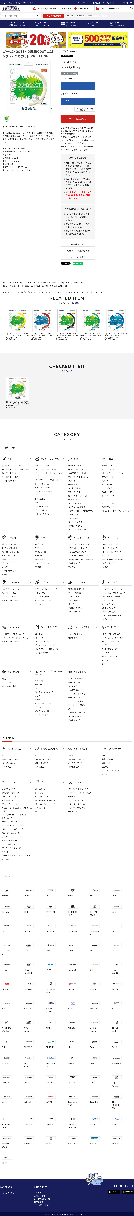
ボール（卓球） (41, 559)
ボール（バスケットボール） (79, 555)
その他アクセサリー (10, 480)
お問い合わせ (126, 3)
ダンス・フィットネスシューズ (46, 649)
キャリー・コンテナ (75, 678)
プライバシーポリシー (43, 1205)
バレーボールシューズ (110, 544)
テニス (29, 283)
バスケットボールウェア (77, 548)
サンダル (5, 859)
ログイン (83, 3)
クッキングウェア (75, 686)
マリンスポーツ (74, 611)
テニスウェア (107, 492)
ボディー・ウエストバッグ (45, 800)
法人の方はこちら (7, 1192)
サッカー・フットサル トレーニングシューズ (50, 475)
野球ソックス (73, 796)
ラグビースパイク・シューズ (46, 589)
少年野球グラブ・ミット (77, 473)
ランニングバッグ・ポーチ (112, 615)
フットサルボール (42, 506)
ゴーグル (72, 604)
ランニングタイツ (108, 604)
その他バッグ (40, 808)
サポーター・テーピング (111, 770)
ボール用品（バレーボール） (113, 559)
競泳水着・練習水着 (76, 589)
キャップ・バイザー (109, 495)
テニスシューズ (108, 484)
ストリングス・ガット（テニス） (113, 473)
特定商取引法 (39, 1202)
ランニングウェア (108, 600)
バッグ (4, 574)
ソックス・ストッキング (77, 529)
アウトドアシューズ (109, 649)
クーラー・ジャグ (75, 682)
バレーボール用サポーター (112, 551)
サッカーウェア (41, 495)
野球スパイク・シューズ (77, 495)
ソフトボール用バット (76, 492)
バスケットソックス (75, 800)
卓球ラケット (40, 544)
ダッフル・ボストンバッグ (45, 804)
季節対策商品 (107, 759)
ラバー (38, 548)
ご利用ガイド (110, 3)
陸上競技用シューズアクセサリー (15, 469)
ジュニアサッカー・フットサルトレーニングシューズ (17, 816)
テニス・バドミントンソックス (79, 792)
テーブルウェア (74, 697)
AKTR (104, 16)
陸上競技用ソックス (10, 477)
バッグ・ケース (74, 518)
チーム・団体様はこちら (107, 8)
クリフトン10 (80, 16)
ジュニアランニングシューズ (113, 596)
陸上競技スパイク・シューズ (13, 465)
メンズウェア (40, 680)
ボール (104, 755)
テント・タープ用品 (75, 701)
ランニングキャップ (109, 611)
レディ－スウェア (42, 684)
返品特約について (77, 244)
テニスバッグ (107, 488)
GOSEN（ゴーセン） (17, 283)
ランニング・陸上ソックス (78, 789)
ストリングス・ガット (10, 548)
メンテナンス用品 (75, 522)
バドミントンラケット (10, 544)
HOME (5, 283)
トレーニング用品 (75, 634)
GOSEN (47, 292)
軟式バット (72, 484)
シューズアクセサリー (44, 487)
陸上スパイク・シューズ (11, 848)
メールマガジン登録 (42, 1199)
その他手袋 (73, 514)
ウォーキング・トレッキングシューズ (16, 855)
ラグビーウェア (41, 593)
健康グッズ (72, 637)
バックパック (40, 789)
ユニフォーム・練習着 (76, 507)
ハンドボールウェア (10, 593)
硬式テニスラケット (109, 465)
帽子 (103, 664)
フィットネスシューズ (10, 844)
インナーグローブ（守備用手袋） (81, 510)
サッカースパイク (42, 465)
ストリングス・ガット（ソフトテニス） (30, 292)
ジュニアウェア (41, 688)
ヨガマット (39, 637)
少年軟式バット (74, 488)
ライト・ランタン (74, 716)
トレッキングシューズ (110, 652)
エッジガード (107, 480)
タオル (104, 774)
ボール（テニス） (108, 503)
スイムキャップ (74, 600)
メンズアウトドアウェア (111, 634)
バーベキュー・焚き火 (77, 705)
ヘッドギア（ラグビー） (44, 596)
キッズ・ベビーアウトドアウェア (114, 641)
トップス (5, 755)
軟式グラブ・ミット (75, 469)
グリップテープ (107, 477)
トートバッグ (40, 792)
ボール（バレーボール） (111, 555)
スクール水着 (73, 596)
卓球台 (38, 567)
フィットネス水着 (75, 593)
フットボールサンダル (43, 491)
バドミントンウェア (9, 555)
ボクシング (6, 682)
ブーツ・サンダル (42, 714)
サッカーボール (41, 502)
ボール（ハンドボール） (11, 596)
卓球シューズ (40, 551)
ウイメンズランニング (10, 792)
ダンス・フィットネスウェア (45, 645)
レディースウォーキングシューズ (15, 637)
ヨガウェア (39, 634)
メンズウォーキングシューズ (13, 634)
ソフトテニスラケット (110, 469)
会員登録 (96, 3)
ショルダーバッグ (42, 796)
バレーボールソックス (77, 804)
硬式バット (72, 480)
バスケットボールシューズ (78, 544)
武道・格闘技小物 (9, 686)
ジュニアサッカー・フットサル (46, 480)
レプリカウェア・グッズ (77, 551)
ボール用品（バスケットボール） (81, 559)
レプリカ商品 (40, 499)
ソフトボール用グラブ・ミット (79, 477)
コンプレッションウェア (44, 692)
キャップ (38, 699)
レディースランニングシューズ (113, 593)
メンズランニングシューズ (112, 589)
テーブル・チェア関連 (76, 693)
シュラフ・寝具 (74, 690)
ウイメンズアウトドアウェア (112, 637)
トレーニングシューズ (43, 483)
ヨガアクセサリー (42, 641)
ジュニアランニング (9, 796)
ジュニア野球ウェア (76, 503)
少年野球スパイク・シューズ (13, 825)
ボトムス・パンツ (8, 763)
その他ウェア (7, 766)
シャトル (5, 559)
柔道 (4, 678)
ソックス (105, 499)
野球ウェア (72, 499)
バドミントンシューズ (93, 16)
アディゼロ (70, 16)
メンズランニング (9, 789)
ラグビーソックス (75, 811)
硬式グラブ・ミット (75, 465)
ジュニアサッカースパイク (45, 469)
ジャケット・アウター (10, 759)
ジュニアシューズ (42, 711)
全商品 (12, 286)
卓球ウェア (39, 555)
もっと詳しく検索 (53, 15)
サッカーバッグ (41, 510)
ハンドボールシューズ (10, 589)
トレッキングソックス (76, 808)
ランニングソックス (109, 608)
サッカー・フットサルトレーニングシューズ (17, 809)
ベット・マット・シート (76, 712)
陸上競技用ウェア (9, 473)
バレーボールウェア (110, 548)
